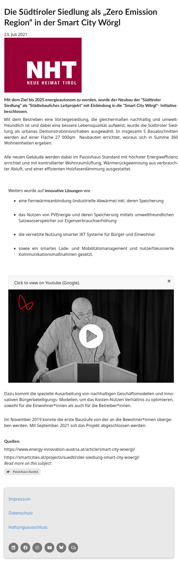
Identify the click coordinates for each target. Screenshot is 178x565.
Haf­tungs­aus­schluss (28, 527)
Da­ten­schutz (21, 513)
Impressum (20, 499)
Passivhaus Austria (22, 472)
